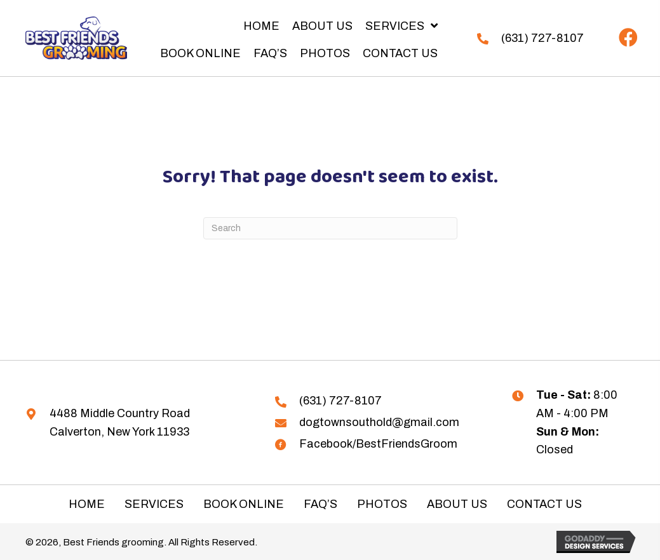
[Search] (330, 228)
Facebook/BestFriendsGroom (378, 443)
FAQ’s (320, 504)
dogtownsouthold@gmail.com (379, 422)
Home (87, 504)
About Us (457, 504)
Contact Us (544, 504)
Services (154, 504)
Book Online (243, 504)
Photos (382, 504)
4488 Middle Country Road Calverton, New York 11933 (120, 422)
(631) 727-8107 (542, 38)
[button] (628, 38)
